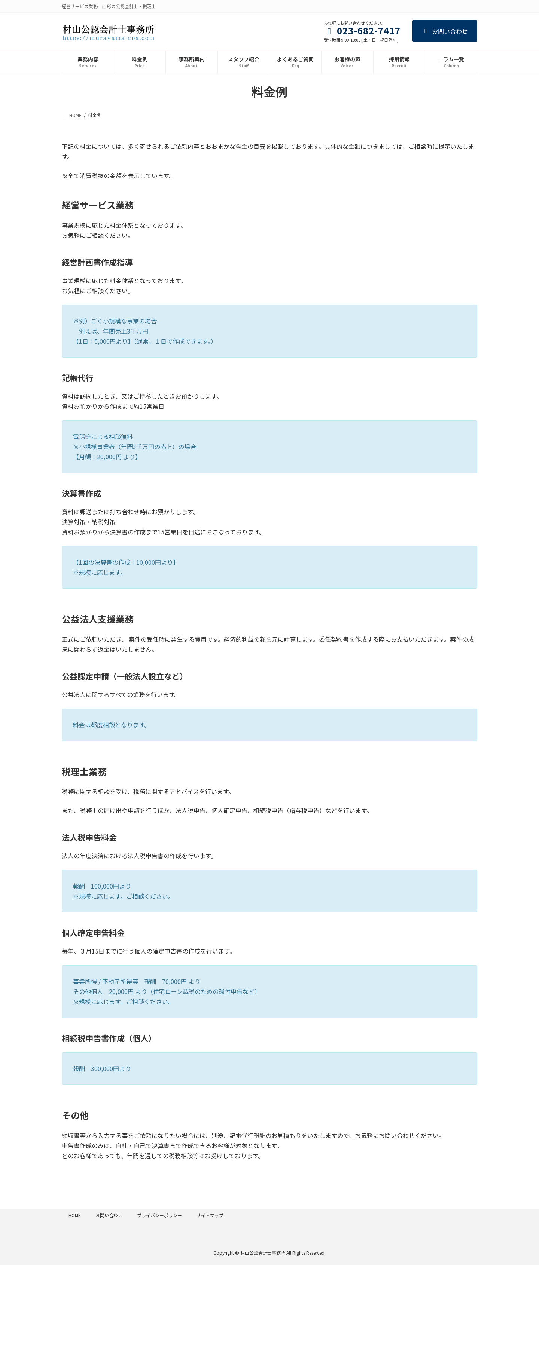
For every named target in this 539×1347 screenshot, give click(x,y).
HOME (74, 1215)
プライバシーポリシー (159, 1215)
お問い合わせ (445, 31)
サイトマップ (210, 1215)
